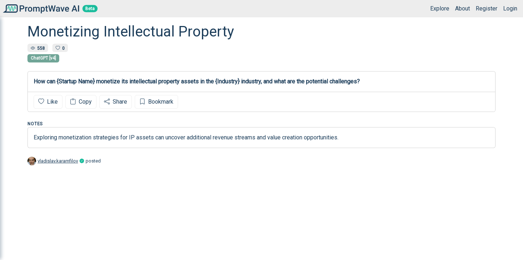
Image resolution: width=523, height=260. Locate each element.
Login (510, 8)
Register (486, 8)
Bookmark (156, 101)
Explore (439, 8)
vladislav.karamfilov (58, 161)
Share (115, 101)
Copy (81, 101)
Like (48, 101)
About (462, 8)
